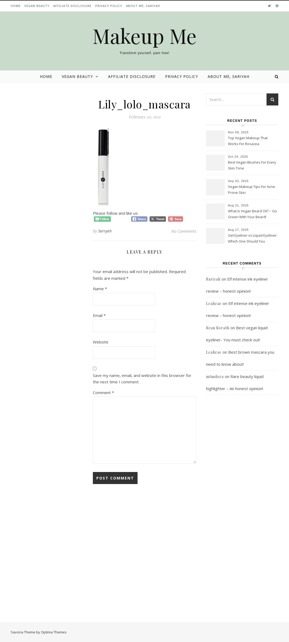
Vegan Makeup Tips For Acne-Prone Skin (252, 189)
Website (100, 342)
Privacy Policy (108, 6)
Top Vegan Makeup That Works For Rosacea (248, 140)
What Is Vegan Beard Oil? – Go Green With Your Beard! (252, 214)
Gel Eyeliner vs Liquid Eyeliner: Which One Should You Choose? (252, 239)
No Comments (183, 231)
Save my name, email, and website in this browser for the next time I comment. (142, 379)
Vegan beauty (37, 6)
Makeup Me (145, 36)
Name (100, 288)
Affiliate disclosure (72, 6)
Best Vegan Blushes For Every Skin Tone (252, 165)
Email (99, 315)
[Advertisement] (242, 509)
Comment (103, 392)
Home (16, 6)
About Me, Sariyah (143, 6)
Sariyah (105, 230)
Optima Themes (54, 632)
